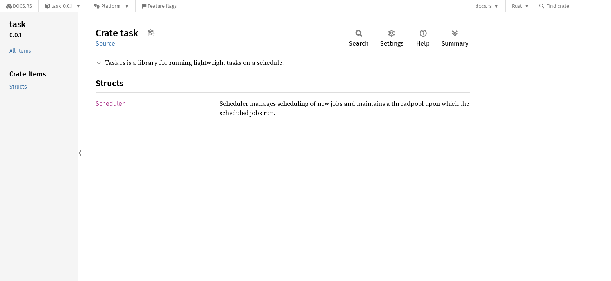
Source (105, 43)
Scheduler (110, 103)
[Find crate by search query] (578, 6)
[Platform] (111, 6)
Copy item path (150, 32)
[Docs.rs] (19, 6)
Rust (517, 6)
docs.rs (484, 6)
